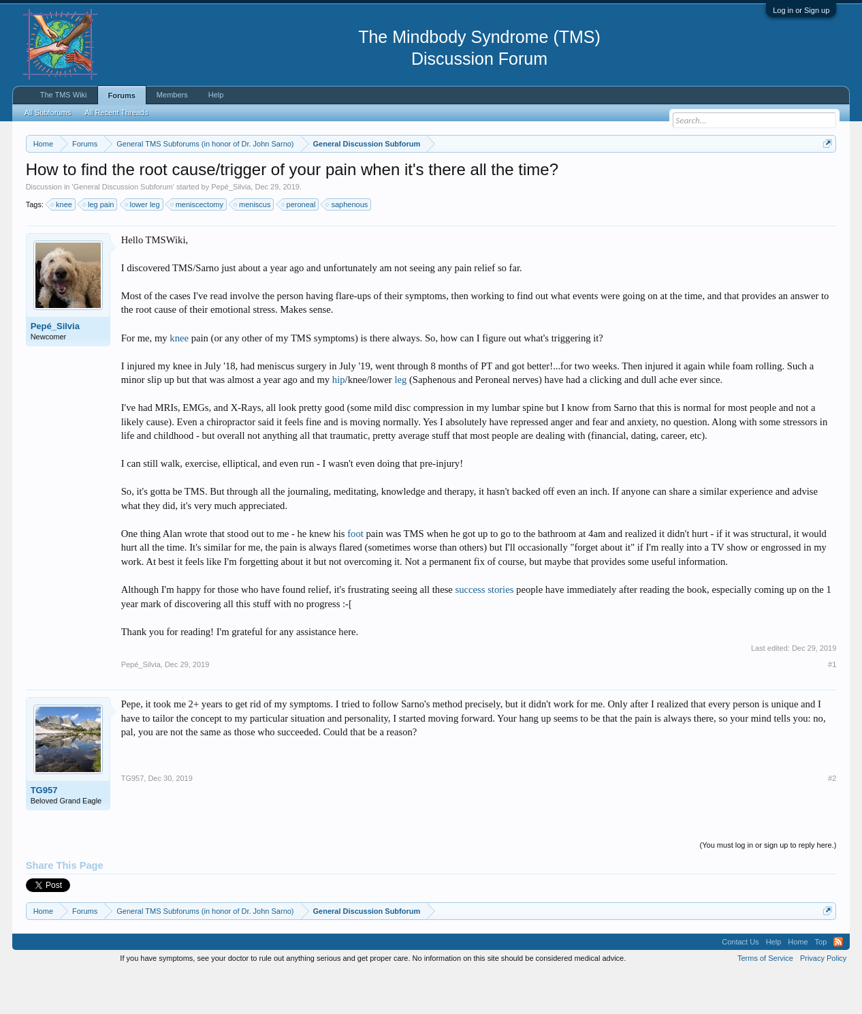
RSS (838, 982)
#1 (832, 705)
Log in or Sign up (801, 10)
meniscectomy (197, 245)
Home (798, 983)
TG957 (44, 832)
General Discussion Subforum (123, 228)
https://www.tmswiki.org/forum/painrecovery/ (649, 176)
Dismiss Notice (825, 175)
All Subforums (48, 112)
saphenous (347, 245)
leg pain (99, 245)
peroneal (299, 245)
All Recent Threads (116, 112)
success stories (485, 630)
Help (216, 95)
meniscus (252, 245)
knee (62, 245)
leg (400, 420)
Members (172, 95)
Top (821, 983)
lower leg (143, 245)
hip (338, 420)
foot (355, 574)
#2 (832, 820)
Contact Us (740, 983)
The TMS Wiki (63, 95)
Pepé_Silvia (231, 228)
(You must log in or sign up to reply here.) (768, 886)
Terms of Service (765, 999)
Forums (121, 95)
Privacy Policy (823, 999)
